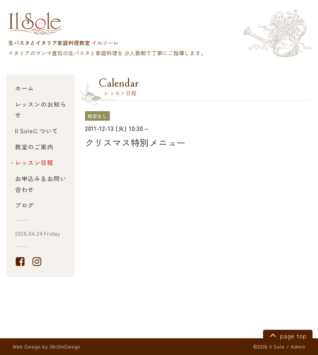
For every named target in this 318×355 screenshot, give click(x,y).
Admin (298, 346)
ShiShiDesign (65, 346)
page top (287, 335)
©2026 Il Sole (268, 346)
